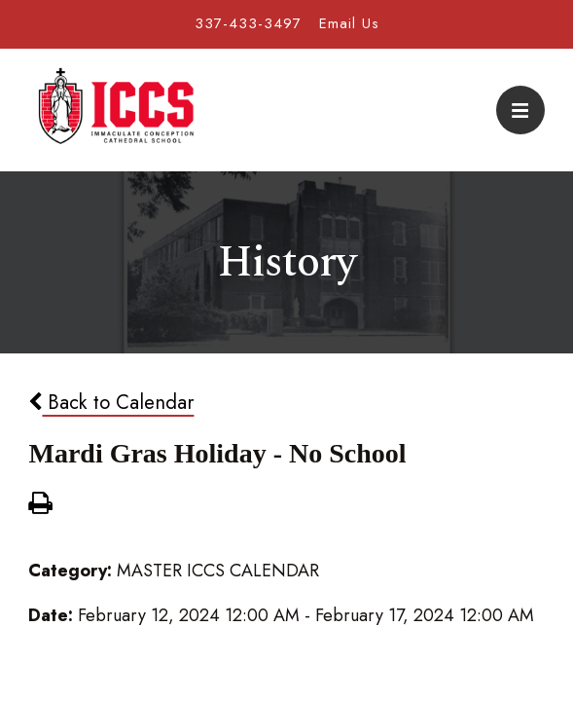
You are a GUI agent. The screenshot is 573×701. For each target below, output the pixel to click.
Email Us (349, 23)
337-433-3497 (248, 23)
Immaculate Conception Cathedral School (115, 110)
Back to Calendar (111, 402)
